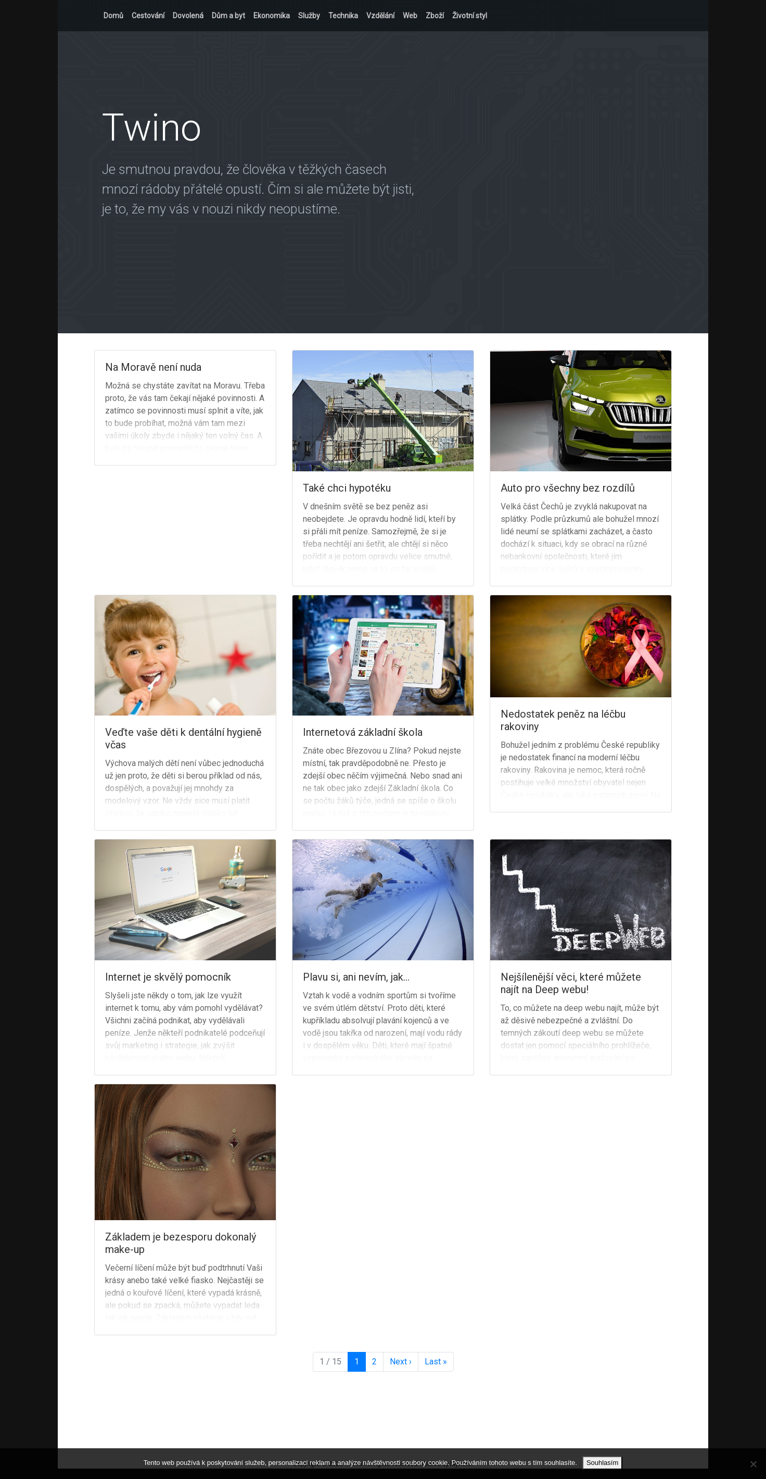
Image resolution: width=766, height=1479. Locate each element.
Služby (309, 15)
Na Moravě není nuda (153, 367)
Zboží (435, 15)
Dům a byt (228, 15)
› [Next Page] (401, 1362)
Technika (343, 15)
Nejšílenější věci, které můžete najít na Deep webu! (571, 983)
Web (410, 15)
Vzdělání (380, 15)
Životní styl (469, 15)
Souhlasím (602, 1463)
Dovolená (188, 15)
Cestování (148, 15)
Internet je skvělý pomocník (168, 977)
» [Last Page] (436, 1362)
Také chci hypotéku (347, 488)
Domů (113, 15)
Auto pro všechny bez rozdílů (568, 488)
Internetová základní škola (363, 732)
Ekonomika (271, 15)
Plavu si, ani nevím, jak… (356, 977)
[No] (753, 1464)
